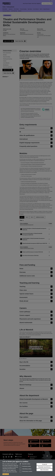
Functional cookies (25, 466)
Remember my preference (44, 467)
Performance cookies (26, 471)
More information (44, 469)
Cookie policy (6, 474)
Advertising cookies (25, 469)
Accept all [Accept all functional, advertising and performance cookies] (44, 464)
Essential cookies (25, 463)
